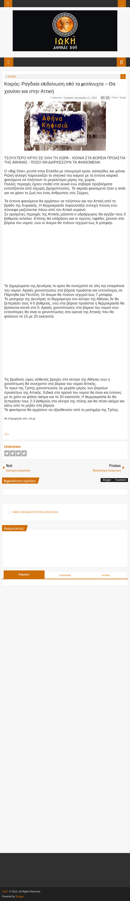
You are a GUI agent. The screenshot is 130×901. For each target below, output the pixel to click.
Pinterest (24, 453)
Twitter (12, 453)
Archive (106, 575)
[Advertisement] (65, 254)
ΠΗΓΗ (6, 434)
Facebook (7, 453)
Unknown (57, 97)
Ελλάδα (12, 76)
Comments (65, 575)
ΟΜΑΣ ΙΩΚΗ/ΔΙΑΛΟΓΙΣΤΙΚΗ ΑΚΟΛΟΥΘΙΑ (35, 512)
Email (122, 97)
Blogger (107, 480)
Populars (24, 574)
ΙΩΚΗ (5, 891)
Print (113, 97)
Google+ (18, 453)
